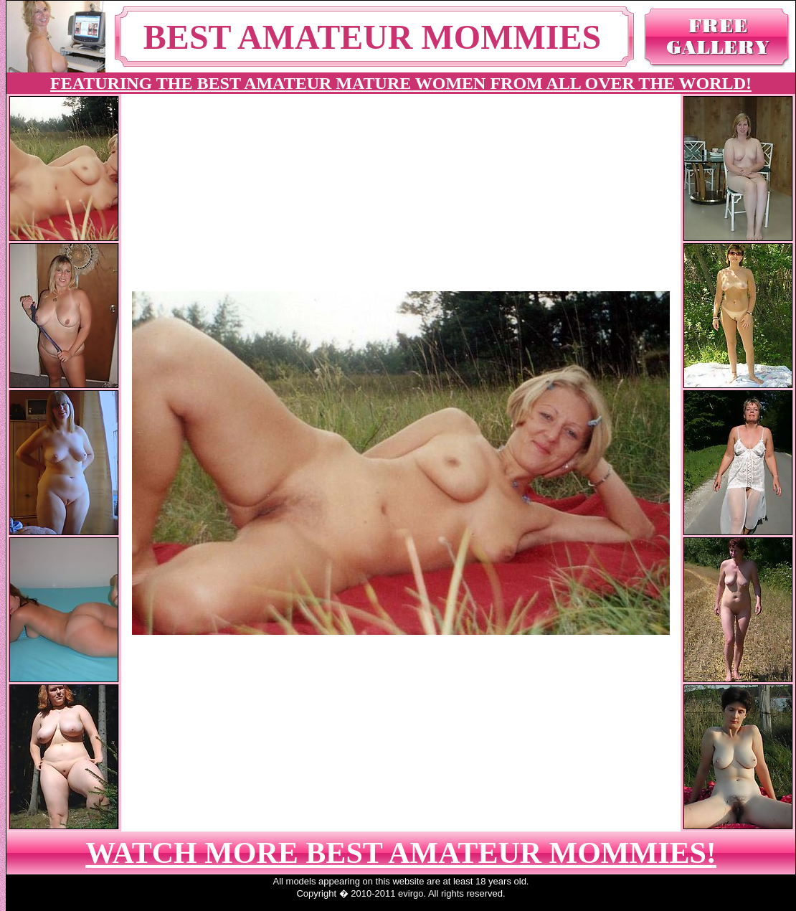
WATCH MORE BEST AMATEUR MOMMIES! (400, 852)
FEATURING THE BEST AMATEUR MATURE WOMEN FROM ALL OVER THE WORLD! (401, 83)
